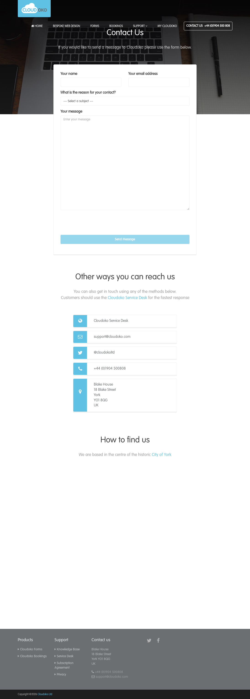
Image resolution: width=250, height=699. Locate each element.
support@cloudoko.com (112, 337)
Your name (69, 74)
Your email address (143, 74)
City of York (161, 455)
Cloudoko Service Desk (127, 298)
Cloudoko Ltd (45, 694)
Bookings (116, 26)
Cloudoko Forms (30, 649)
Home (37, 26)
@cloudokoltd (104, 353)
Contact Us (208, 25)
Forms (94, 26)
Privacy (60, 674)
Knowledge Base (67, 649)
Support (140, 26)
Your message (71, 112)
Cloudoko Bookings (32, 656)
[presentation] (95, 222)
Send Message (125, 239)
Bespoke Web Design (66, 26)
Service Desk (64, 656)
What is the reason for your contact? (88, 93)
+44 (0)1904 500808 (110, 369)
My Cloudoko (167, 26)
